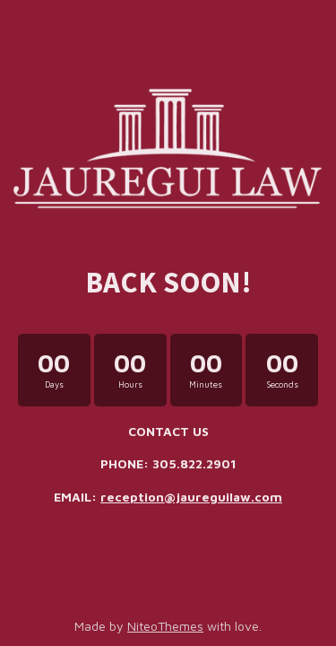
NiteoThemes (165, 625)
